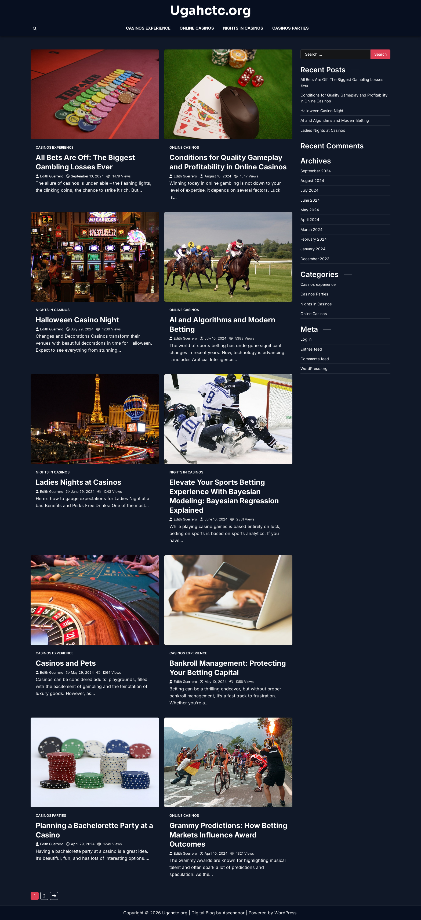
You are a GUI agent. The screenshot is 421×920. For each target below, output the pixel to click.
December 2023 (314, 258)
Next (54, 896)
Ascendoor (234, 912)
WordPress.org (314, 368)
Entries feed (311, 349)
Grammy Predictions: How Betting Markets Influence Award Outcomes (228, 834)
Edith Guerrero (49, 176)
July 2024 (309, 190)
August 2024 (312, 180)
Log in (305, 339)
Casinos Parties (290, 28)
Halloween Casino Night (77, 319)
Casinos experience (148, 28)
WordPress (285, 912)
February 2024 (313, 239)
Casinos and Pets (66, 663)
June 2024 (310, 200)
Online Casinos (197, 28)
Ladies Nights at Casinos (78, 482)
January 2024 (312, 249)
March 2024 (311, 229)
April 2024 (309, 219)
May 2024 (309, 210)
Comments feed (314, 358)
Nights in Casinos (243, 28)
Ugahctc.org (210, 10)
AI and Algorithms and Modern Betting (334, 120)
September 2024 (315, 171)
